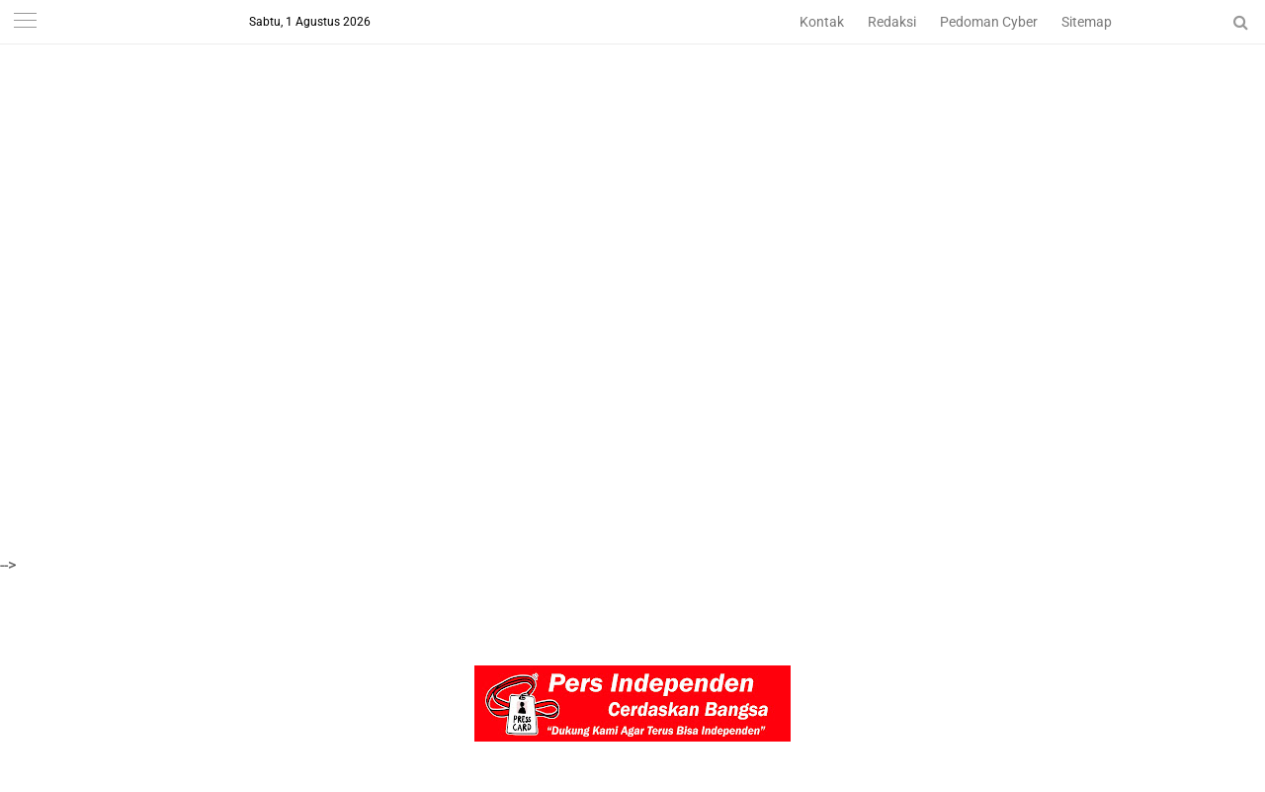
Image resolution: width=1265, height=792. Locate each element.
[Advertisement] (593, 138)
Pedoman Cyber (989, 22)
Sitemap (1086, 22)
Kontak (822, 22)
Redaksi (892, 22)
